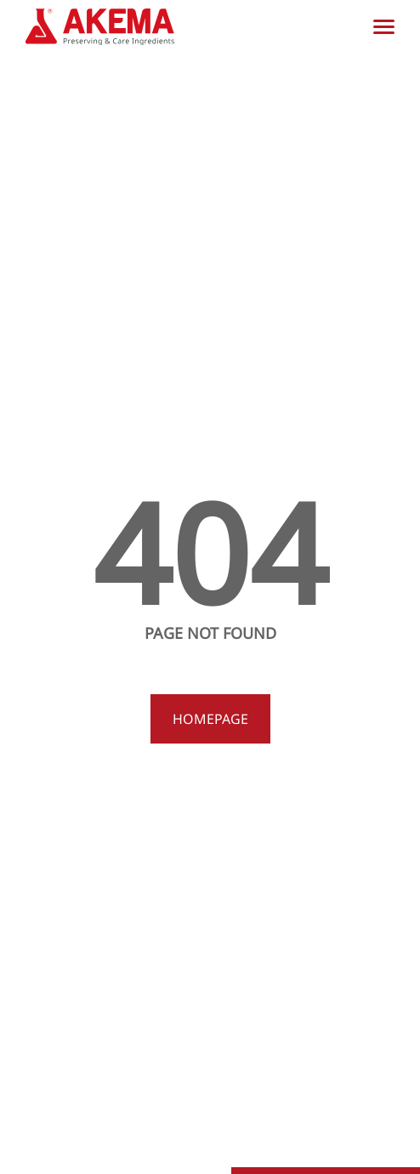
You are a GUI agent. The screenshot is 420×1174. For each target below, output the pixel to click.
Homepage (210, 719)
